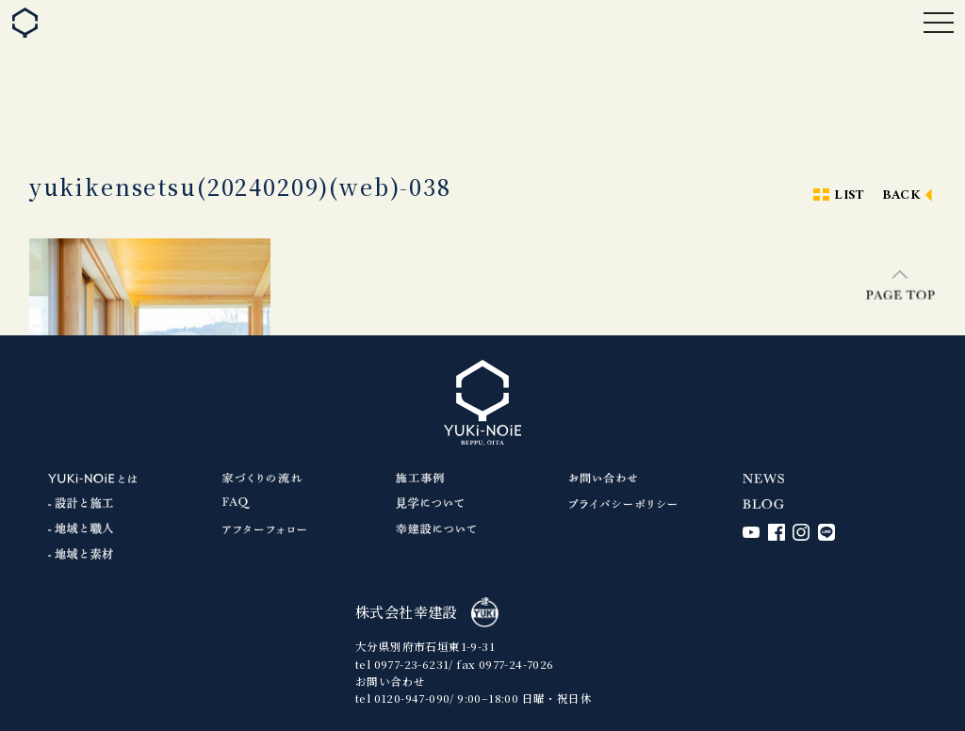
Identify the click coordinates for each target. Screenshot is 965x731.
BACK (902, 195)
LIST (849, 195)
